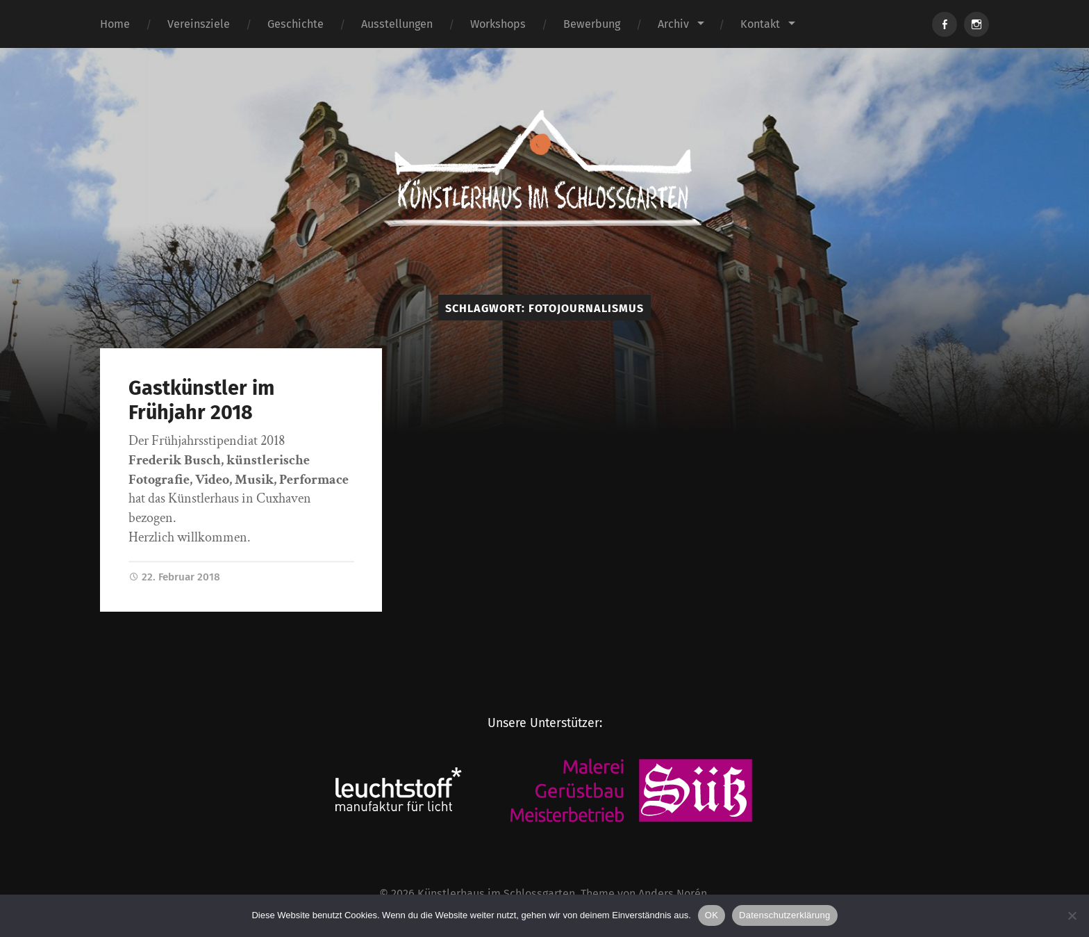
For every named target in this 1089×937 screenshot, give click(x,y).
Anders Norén (672, 893)
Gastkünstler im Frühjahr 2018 (201, 400)
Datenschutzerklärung (784, 915)
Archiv (673, 24)
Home (115, 24)
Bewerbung (591, 24)
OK (711, 915)
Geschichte (295, 24)
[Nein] (1072, 915)
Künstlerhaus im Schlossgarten (496, 893)
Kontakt (760, 24)
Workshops (498, 24)
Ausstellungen (397, 24)
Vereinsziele (198, 24)
